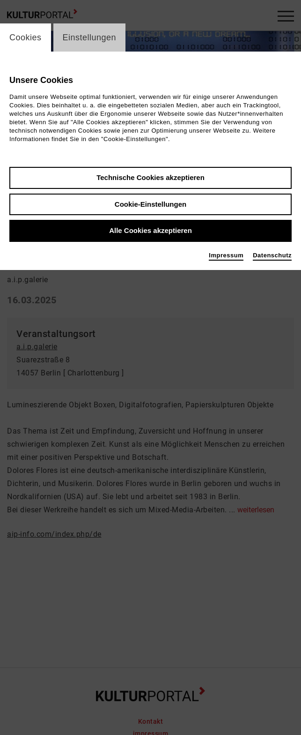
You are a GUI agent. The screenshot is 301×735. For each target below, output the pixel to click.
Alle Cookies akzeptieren (150, 230)
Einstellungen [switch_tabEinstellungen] (90, 37)
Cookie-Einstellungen (150, 204)
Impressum (226, 255)
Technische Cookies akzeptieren (150, 177)
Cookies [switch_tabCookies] (25, 37)
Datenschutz (272, 255)
